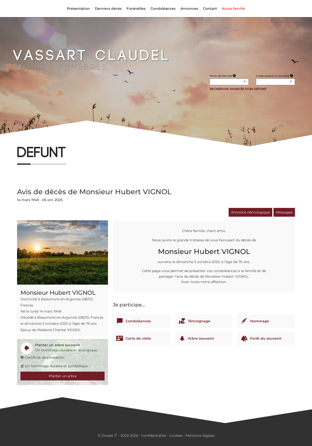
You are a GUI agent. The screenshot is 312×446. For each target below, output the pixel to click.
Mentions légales (200, 435)
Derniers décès (108, 8)
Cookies (176, 435)
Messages (284, 212)
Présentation (78, 8)
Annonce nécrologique (250, 212)
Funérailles (136, 8)
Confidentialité (153, 435)
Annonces (189, 8)
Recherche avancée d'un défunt (238, 89)
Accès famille (233, 8)
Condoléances (163, 8)
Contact (210, 8)
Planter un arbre (63, 376)
